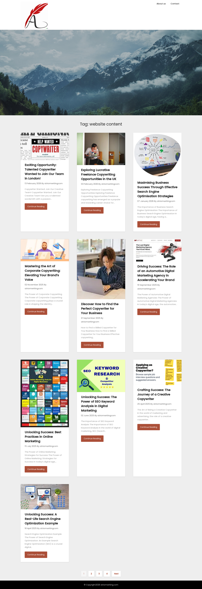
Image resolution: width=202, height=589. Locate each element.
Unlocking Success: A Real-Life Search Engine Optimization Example (42, 518)
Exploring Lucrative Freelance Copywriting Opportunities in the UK (98, 174)
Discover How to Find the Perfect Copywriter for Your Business (99, 308)
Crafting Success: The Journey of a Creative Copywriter (153, 394)
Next (116, 573)
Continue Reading (35, 206)
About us (161, 3)
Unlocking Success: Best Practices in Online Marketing (43, 436)
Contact (175, 3)
